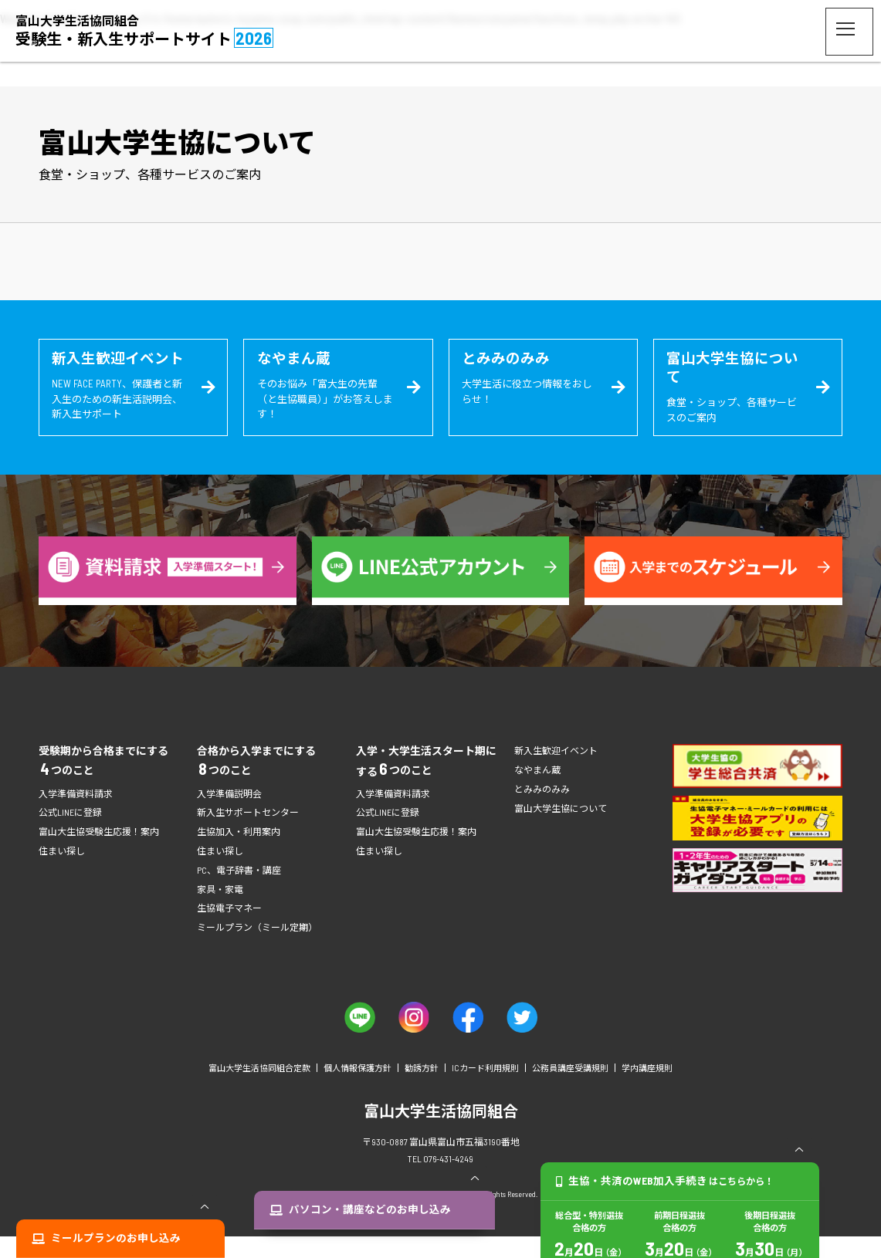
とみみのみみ (542, 810)
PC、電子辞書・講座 (239, 891)
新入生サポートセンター (248, 833)
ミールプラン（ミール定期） (257, 948)
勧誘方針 (422, 1089)
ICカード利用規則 (485, 1089)
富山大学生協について (560, 828)
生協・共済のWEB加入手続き (669, 1237)
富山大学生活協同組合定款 (259, 1089)
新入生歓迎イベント (556, 771)
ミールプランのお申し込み (125, 1237)
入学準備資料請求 (76, 815)
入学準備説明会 (229, 815)
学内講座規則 (647, 1089)
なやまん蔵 (537, 791)
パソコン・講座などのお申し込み (375, 1237)
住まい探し (62, 872)
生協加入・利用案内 (238, 852)
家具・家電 (220, 910)
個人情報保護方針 (357, 1089)
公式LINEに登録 (70, 833)
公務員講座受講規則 (570, 1089)
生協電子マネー (229, 929)
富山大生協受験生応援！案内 (99, 852)
